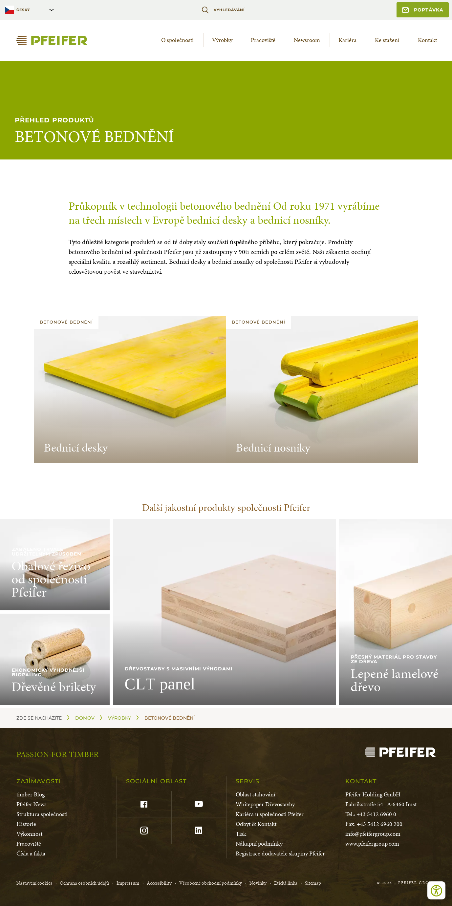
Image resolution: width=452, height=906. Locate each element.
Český (23, 10)
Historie (26, 824)
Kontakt (427, 40)
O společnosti (177, 40)
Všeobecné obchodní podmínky (210, 883)
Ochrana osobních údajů (84, 883)
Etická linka (285, 883)
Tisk (241, 834)
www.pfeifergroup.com (372, 843)
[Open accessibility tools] (436, 890)
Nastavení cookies (34, 883)
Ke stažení (387, 40)
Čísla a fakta (30, 853)
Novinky (258, 883)
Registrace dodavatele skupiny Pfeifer (280, 853)
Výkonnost (29, 834)
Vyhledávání (223, 9)
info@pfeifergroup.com (372, 834)
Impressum (128, 883)
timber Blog (30, 794)
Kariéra (347, 40)
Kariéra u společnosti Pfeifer (270, 814)
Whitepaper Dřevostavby (265, 804)
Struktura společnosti (42, 814)
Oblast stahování (255, 794)
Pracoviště (263, 40)
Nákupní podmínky (259, 843)
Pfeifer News (31, 804)
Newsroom (307, 40)
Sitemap (313, 883)
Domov (85, 718)
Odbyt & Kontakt (256, 824)
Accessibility (159, 883)
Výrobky (222, 40)
